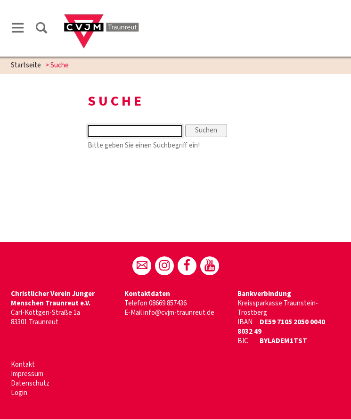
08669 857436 (168, 303)
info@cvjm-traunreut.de (178, 313)
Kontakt (23, 365)
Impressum (27, 374)
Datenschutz (30, 383)
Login (19, 393)
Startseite (26, 65)
